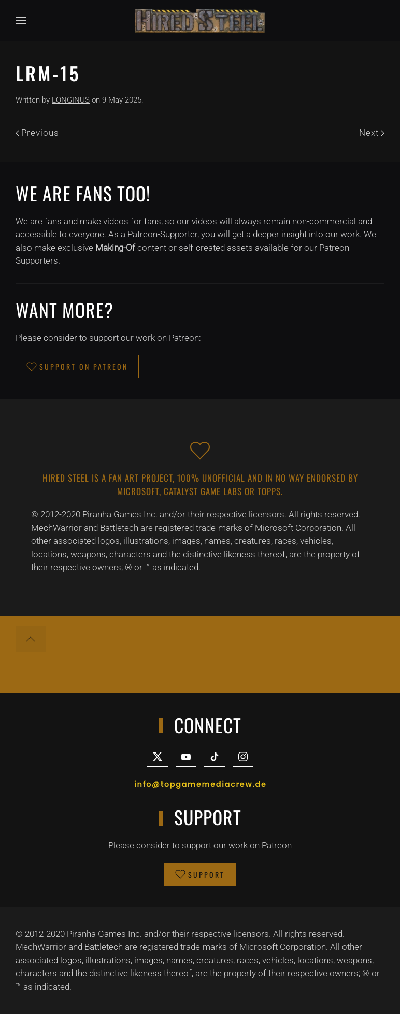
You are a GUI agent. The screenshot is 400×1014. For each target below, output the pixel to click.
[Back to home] (200, 20)
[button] (21, 20)
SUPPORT (200, 874)
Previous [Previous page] (37, 132)
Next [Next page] (371, 132)
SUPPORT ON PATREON (77, 366)
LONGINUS (71, 100)
